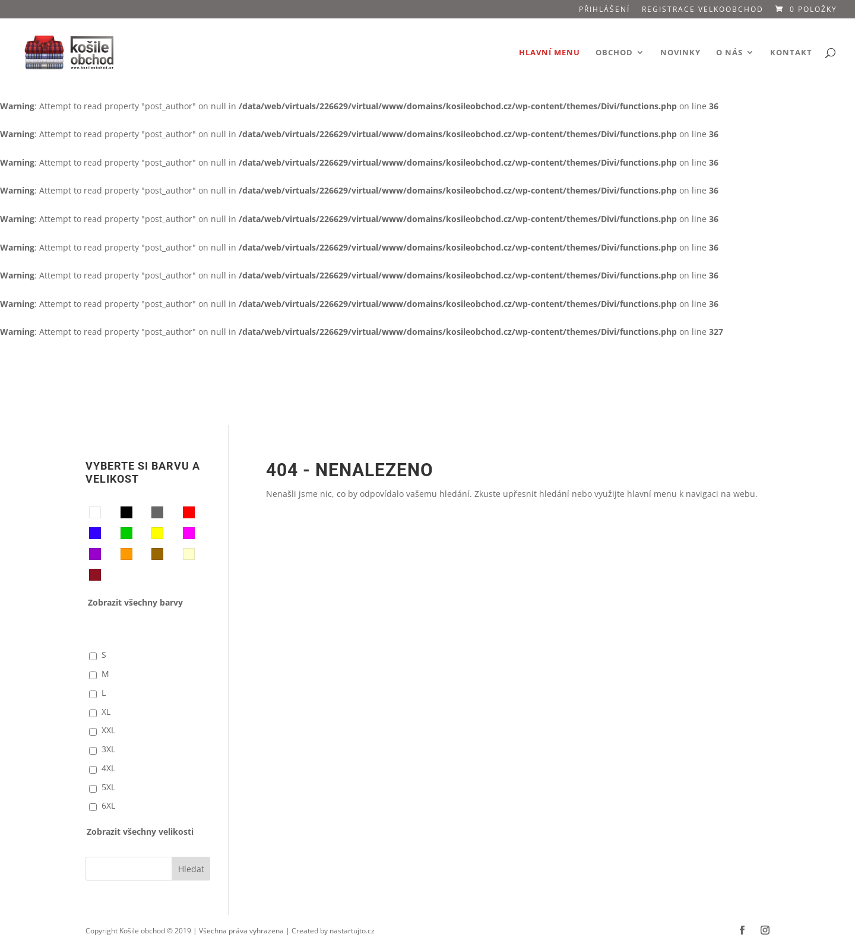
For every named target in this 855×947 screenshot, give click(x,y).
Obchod (614, 53)
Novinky (680, 53)
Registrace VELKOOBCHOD (703, 10)
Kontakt (791, 53)
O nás (729, 53)
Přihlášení (604, 10)
